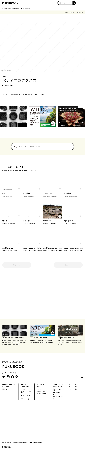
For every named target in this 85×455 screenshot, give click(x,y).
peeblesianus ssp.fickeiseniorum (32, 248)
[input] (65, 3)
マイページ (72, 384)
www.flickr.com (8, 70)
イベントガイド (58, 384)
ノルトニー (52, 194)
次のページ (68, 265)
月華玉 (11, 221)
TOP (81, 372)
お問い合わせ (5, 389)
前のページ (16, 265)
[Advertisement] (42, 294)
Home (66, 12)
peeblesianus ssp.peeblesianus (52, 248)
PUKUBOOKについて (9, 384)
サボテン (23, 389)
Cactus (72, 12)
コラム (38, 387)
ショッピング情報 (41, 393)
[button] (74, 3)
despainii (52, 221)
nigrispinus (73, 221)
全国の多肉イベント (58, 387)
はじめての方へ (6, 387)
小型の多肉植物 (25, 387)
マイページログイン (74, 387)
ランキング (40, 389)
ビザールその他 (25, 399)
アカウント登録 (73, 389)
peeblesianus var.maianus (73, 248)
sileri (11, 194)
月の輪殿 (32, 194)
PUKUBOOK (10, 3)
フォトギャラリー (41, 391)
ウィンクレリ (32, 221)
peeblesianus (11, 248)
